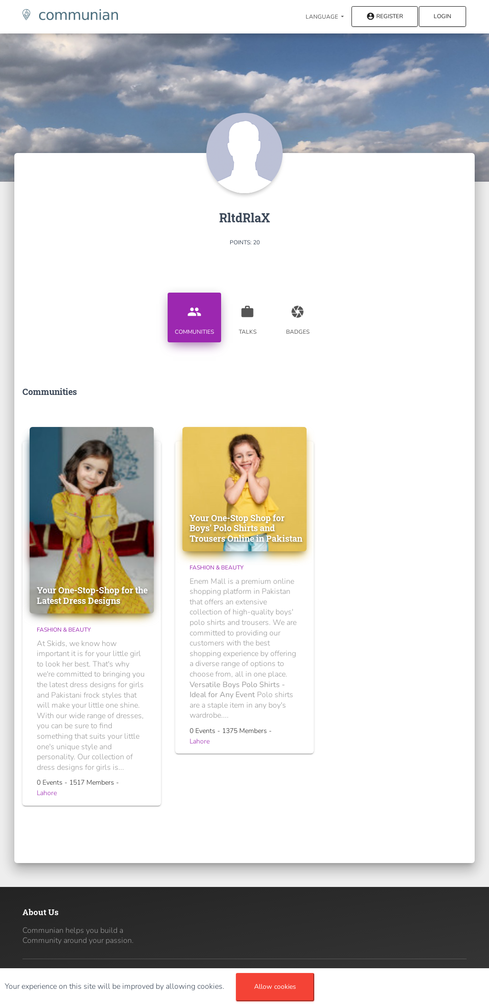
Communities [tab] (194, 316)
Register (384, 17)
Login (442, 16)
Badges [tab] (297, 316)
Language (323, 17)
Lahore (47, 793)
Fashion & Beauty (64, 630)
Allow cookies (275, 986)
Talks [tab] (247, 316)
